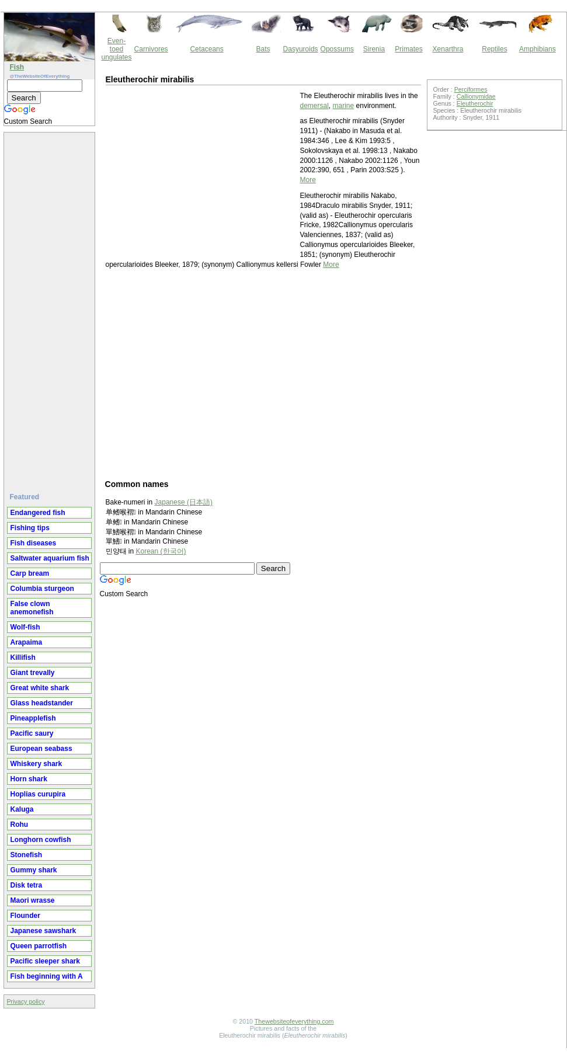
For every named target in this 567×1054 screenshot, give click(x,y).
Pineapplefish (33, 718)
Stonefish (27, 855)
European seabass (41, 749)
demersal (314, 106)
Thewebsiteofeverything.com (294, 1021)
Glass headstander (42, 703)
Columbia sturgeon (42, 589)
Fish (17, 67)
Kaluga (22, 809)
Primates (408, 49)
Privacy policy (26, 1001)
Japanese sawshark (43, 931)
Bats (263, 49)
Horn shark (29, 779)
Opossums (337, 49)
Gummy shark (34, 870)
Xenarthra (448, 49)
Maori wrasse (33, 900)
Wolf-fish (25, 627)
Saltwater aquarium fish (50, 558)
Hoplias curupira (38, 794)
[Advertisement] (51, 308)
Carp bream (30, 573)
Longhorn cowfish (41, 840)
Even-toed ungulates (117, 49)
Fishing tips (30, 528)
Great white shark (40, 688)
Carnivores (151, 49)
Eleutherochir (475, 103)
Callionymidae (476, 96)
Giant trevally (33, 673)
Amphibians (537, 49)
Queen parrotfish (39, 946)
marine (343, 106)
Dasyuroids (300, 49)
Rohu (20, 824)
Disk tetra (27, 885)
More (308, 180)
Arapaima (27, 642)
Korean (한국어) (161, 551)
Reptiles (494, 49)
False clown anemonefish (32, 608)
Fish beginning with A (47, 976)
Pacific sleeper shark (45, 961)
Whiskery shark (36, 764)
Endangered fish (38, 513)
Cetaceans (206, 49)
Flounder (25, 916)
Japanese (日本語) (184, 502)
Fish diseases (34, 543)
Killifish (23, 657)
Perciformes (471, 89)
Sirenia (374, 49)
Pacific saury (32, 733)
